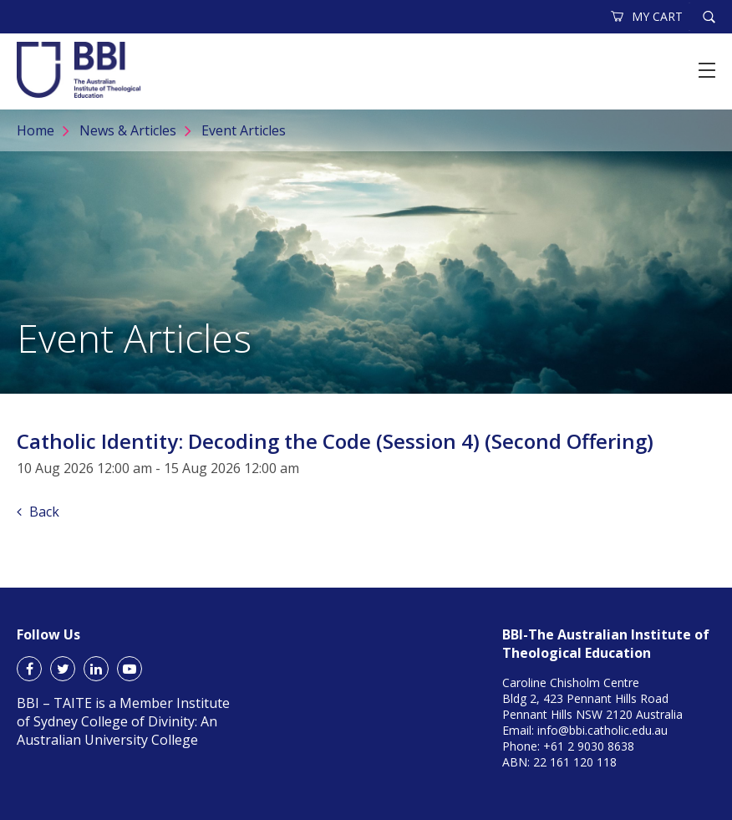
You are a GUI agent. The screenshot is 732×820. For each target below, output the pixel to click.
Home (35, 130)
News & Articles (127, 130)
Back (38, 511)
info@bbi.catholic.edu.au (602, 730)
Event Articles (243, 130)
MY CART (648, 16)
